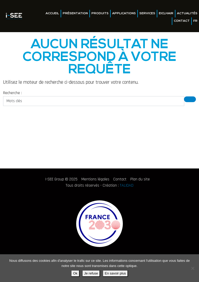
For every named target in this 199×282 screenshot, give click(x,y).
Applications (124, 13)
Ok (75, 273)
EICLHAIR (166, 13)
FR (195, 21)
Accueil (52, 13)
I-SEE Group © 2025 (61, 179)
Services (147, 13)
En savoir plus (115, 273)
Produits (100, 13)
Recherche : (12, 93)
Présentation (75, 13)
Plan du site (140, 179)
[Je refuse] (192, 268)
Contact (182, 21)
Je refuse (91, 273)
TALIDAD (126, 185)
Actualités (187, 13)
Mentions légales (95, 179)
